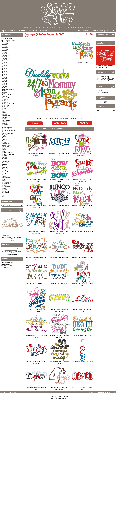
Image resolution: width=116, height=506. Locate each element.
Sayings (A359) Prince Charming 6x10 (36, 336)
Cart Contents (97, 31)
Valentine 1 (5, 192)
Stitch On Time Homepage (105, 66)
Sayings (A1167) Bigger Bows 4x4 (59, 180)
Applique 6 (5, 81)
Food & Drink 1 (6, 120)
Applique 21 (5, 73)
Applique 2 (5, 70)
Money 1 (4, 138)
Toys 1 (4, 188)
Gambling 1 (5, 121)
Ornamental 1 (6, 146)
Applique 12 (5, 58)
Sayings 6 (5, 169)
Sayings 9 (5, 173)
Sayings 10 (5, 160)
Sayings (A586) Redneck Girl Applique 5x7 (36, 362)
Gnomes (4, 123)
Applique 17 (5, 65)
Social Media (6, 177)
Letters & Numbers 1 (8, 133)
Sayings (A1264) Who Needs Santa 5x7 (36, 180)
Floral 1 (4, 117)
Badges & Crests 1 (8, 89)
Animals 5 (5, 47)
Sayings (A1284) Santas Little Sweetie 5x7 (82, 180)
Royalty (4, 157)
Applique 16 (5, 64)
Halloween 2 (6, 126)
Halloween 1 (6, 124)
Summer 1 (5, 185)
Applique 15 (5, 62)
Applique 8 (5, 84)
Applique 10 (5, 55)
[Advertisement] (58, 426)
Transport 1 (5, 189)
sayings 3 (5, 164)
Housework (5, 129)
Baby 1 (4, 87)
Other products (102, 67)
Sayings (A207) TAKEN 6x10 (36, 283)
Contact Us (4, 267)
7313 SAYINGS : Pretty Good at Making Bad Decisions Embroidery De (12, 237)
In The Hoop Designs (8, 130)
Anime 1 (4, 52)
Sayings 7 (5, 170)
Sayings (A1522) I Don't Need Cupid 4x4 (59, 336)
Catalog (10, 31)
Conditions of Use (6, 265)
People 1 (4, 149)
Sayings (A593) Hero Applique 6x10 (59, 362)
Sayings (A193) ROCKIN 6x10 (59, 257)
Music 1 (4, 139)
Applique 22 (5, 74)
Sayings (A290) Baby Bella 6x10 (82, 231)
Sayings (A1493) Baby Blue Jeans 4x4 (36, 310)
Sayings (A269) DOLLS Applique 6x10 (82, 206)
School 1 (4, 175)
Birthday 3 (5, 93)
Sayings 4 (5, 166)
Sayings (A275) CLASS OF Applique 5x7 (36, 232)
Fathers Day (6, 115)
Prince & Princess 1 (8, 152)
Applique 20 (5, 71)
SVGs (3, 197)
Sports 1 (4, 179)
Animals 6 (5, 49)
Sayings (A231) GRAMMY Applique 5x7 (59, 310)
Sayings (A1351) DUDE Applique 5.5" (59, 154)
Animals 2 (5, 43)
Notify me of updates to (107, 79)
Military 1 (5, 136)
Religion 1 (5, 155)
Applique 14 (5, 61)
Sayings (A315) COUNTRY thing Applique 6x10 (82, 258)
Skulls (4, 176)
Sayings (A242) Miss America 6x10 (82, 310)
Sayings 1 (5, 158)
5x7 (52, 31)
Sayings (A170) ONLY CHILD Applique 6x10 (59, 232)
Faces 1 (4, 111)
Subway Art (5, 183)
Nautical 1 (5, 142)
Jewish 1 (4, 132)
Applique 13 (5, 59)
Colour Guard (6, 105)
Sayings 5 (44, 31)
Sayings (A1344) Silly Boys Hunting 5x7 (36, 154)
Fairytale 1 (5, 114)
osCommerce (62, 398)
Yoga (3, 195)
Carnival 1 (5, 96)
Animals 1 (5, 41)
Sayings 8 (5, 172)
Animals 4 (5, 46)
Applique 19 (5, 68)
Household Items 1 (8, 127)
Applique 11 (5, 56)
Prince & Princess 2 (8, 154)
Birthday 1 (5, 90)
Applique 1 (5, 53)
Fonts (4, 118)
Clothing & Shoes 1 (8, 104)
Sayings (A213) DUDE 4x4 (59, 283)
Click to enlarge (82, 62)
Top (2, 31)
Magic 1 (4, 135)
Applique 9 (5, 86)
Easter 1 (4, 109)
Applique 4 (5, 78)
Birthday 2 (5, 92)
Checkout (110, 31)
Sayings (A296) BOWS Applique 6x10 (36, 258)
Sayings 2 (5, 163)
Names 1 (5, 141)
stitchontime (64, 396)
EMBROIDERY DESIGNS (26, 31)
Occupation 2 (6, 145)
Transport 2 (5, 191)
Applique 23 (5, 75)
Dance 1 (4, 108)
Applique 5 (5, 80)
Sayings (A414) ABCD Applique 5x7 (82, 388)
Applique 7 (5, 83)
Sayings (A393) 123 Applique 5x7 (82, 361)
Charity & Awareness (8, 98)
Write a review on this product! (106, 91)
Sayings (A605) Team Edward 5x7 (36, 388)
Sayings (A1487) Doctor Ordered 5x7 (82, 284)
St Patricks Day (6, 182)
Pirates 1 (4, 151)
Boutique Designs (7, 95)
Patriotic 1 (5, 148)
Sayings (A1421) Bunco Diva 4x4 (59, 205)
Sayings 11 (5, 161)
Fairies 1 (4, 112)
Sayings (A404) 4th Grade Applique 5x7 (59, 388)
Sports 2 (4, 180)
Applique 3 (5, 77)
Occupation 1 (6, 143)
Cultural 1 (5, 107)
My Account (83, 31)
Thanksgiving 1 (6, 186)
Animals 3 (5, 44)
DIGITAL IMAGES (6, 39)
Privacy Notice (5, 264)
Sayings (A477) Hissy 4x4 (82, 335)
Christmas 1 (5, 99)
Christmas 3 (5, 102)
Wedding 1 (5, 194)
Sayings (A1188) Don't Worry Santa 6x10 (36, 206)
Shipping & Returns (7, 262)
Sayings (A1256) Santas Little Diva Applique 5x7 (82, 154)
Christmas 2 (5, 101)
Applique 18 (5, 67)
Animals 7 (5, 50)
